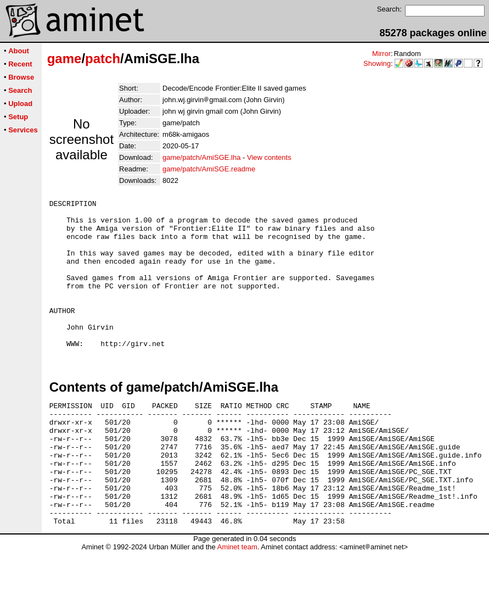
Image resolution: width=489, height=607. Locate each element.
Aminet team (237, 603)
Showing (377, 63)
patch (102, 58)
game (64, 58)
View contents (269, 157)
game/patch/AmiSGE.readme (208, 169)
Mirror (381, 53)
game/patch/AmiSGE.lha (201, 157)
